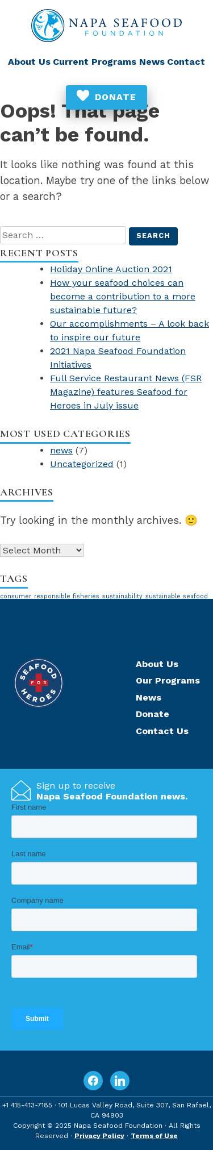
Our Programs (168, 680)
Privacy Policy (99, 1136)
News (152, 61)
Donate (115, 96)
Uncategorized (82, 464)
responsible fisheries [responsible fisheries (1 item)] (66, 596)
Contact (186, 61)
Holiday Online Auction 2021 (111, 269)
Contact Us (162, 731)
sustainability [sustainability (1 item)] (122, 596)
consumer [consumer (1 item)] (15, 596)
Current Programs (94, 61)
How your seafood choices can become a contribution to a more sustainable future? (122, 296)
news (61, 450)
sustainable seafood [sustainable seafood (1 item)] (176, 596)
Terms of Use (154, 1136)
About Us (29, 61)
